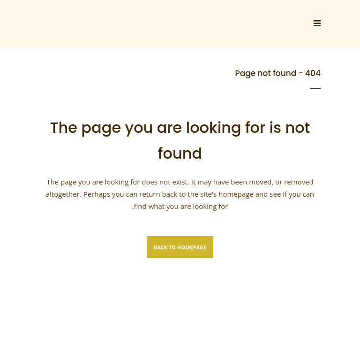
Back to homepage (180, 247)
